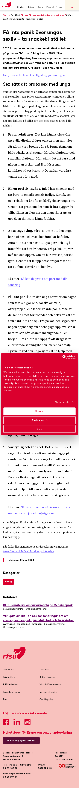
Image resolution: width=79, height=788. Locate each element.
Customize (39, 420)
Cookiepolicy (46, 699)
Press (25, 15)
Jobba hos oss (47, 677)
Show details (62, 402)
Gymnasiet (9, 623)
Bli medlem (9, 677)
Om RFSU (8, 669)
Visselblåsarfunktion (50, 684)
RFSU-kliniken (10, 684)
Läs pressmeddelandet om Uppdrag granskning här (35, 75)
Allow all (39, 411)
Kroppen (37, 623)
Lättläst (44, 669)
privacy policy (42, 383)
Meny (72, 5)
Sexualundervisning (13, 608)
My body (60, 5)
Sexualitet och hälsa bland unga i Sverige (28, 551)
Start (5, 15)
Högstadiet (23, 623)
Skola (40, 5)
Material (50, 5)
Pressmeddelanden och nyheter (47, 15)
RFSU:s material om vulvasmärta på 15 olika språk (38, 605)
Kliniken (30, 5)
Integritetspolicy (48, 691)
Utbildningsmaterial (36, 608)
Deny (39, 429)
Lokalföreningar (11, 691)
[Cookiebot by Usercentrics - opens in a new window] (62, 357)
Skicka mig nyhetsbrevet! (21, 740)
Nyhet (8, 581)
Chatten (21, 5)
